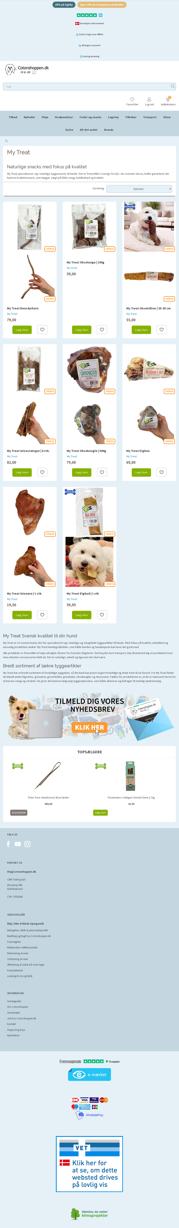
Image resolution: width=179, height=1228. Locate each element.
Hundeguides (14, 1001)
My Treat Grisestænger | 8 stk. (28, 451)
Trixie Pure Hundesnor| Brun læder (48, 797)
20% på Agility (64, 4)
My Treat (12, 314)
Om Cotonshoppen (17, 1007)
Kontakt (11, 1024)
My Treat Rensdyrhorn (23, 308)
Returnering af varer (17, 953)
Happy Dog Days (16, 1030)
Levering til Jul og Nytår (20, 976)
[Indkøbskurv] (168, 100)
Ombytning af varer (17, 959)
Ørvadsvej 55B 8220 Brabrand (15, 887)
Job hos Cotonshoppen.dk (21, 1018)
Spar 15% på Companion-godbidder (102, 4)
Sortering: (99, 188)
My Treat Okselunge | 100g (85, 262)
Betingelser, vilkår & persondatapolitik (27, 930)
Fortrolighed (14, 942)
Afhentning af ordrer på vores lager (25, 964)
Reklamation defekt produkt (22, 947)
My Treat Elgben (138, 451)
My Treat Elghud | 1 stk (83, 593)
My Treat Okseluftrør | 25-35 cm (148, 308)
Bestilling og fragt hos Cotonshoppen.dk (29, 936)
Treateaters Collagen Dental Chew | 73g (131, 797)
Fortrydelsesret (15, 970)
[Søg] (173, 86)
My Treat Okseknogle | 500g (86, 451)
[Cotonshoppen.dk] (27, 70)
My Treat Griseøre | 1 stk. (24, 593)
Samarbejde (13, 1012)
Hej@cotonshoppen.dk (21, 871)
